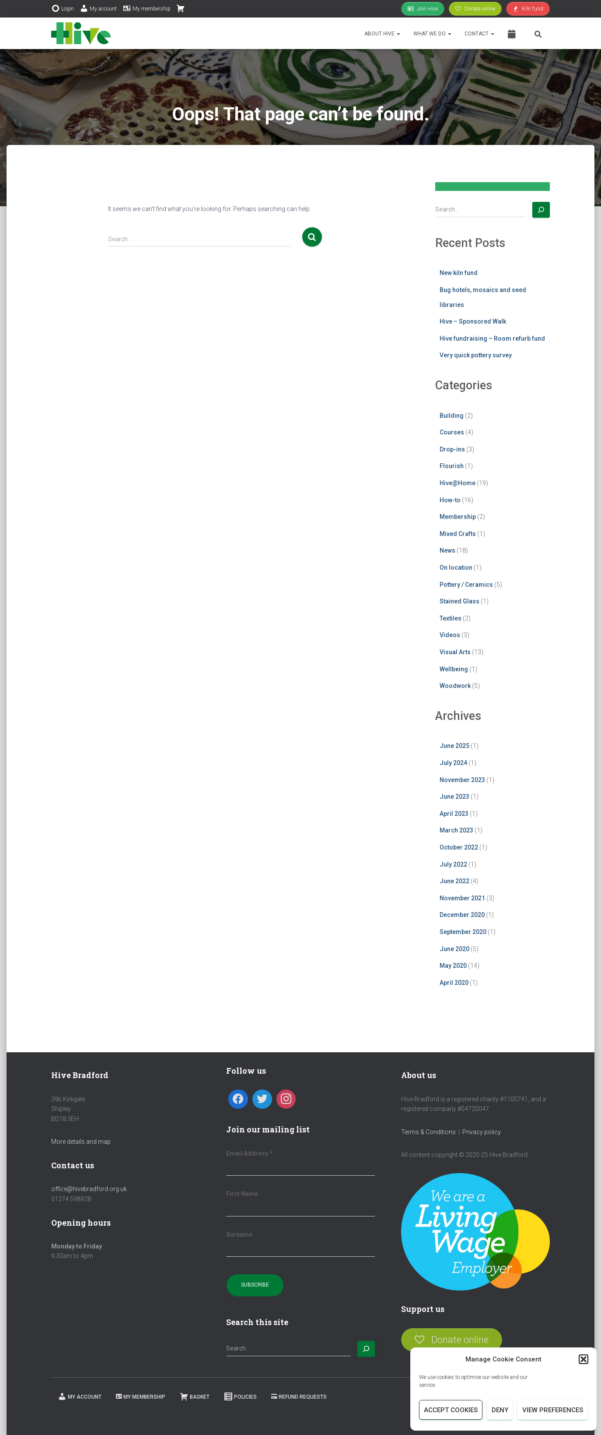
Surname (239, 1234)
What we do (432, 34)
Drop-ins (452, 449)
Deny (500, 1410)
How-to (450, 500)
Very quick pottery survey (476, 355)
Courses (452, 432)
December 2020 (462, 914)
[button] (583, 1359)
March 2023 (456, 830)
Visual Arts (455, 652)
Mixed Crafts (458, 533)
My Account (79, 1396)
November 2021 (462, 898)
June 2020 (454, 948)
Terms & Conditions (428, 1131)
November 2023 (462, 779)
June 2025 (454, 745)
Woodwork (455, 685)
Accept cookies (451, 1410)
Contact (479, 34)
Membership (458, 516)
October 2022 (459, 847)
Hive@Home (457, 483)
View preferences (552, 1410)
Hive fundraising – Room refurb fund (492, 338)
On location (456, 567)
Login (62, 8)
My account (98, 8)
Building (452, 415)
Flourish (452, 465)
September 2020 (463, 931)
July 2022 (453, 864)
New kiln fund (459, 272)
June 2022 (454, 881)
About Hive (382, 34)
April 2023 (454, 813)
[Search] (541, 210)
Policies (240, 1396)
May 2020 (453, 965)
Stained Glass (459, 601)
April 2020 (454, 982)
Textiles (450, 618)
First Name (242, 1193)
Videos (450, 634)
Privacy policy (481, 1131)
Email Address (249, 1153)
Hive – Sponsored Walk (473, 321)
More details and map (81, 1141)
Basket (195, 1396)
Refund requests (299, 1397)
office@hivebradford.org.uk (89, 1188)
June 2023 (454, 796)
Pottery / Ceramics (466, 584)
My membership (146, 8)
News (447, 550)
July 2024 (453, 762)
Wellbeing (454, 669)
